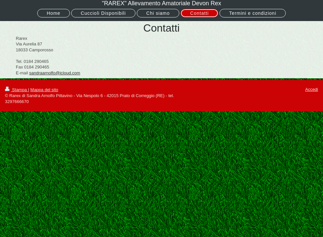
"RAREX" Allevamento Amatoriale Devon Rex (161, 3)
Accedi (311, 89)
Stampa (16, 89)
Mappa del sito (44, 89)
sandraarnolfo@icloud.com (54, 72)
